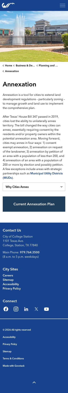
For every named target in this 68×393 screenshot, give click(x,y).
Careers (8, 275)
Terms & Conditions (13, 358)
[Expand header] (62, 5)
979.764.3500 (30, 252)
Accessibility (11, 284)
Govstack (19, 365)
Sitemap (8, 280)
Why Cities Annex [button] (17, 187)
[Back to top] (34, 382)
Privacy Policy (12, 288)
